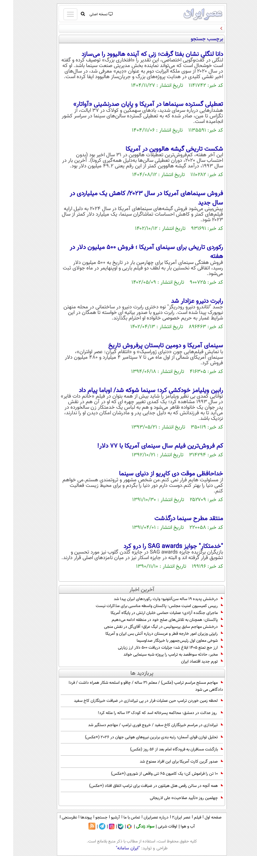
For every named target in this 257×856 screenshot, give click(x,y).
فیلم (184, 817)
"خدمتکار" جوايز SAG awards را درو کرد (160, 546)
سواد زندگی (132, 826)
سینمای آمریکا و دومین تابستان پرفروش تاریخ (152, 346)
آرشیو (102, 817)
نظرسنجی (56, 817)
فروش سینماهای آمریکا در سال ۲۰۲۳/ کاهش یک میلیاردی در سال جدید (133, 198)
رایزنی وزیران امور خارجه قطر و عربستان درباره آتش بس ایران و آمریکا (151, 634)
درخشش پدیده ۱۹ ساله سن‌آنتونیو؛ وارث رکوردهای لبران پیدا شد (155, 599)
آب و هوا (175, 826)
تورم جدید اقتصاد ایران (189, 661)
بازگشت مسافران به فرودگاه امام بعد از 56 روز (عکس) (163, 749)
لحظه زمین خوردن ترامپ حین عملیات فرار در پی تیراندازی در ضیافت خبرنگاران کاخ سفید (135, 701)
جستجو (88, 817)
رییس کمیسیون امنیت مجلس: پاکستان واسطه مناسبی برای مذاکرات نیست (146, 606)
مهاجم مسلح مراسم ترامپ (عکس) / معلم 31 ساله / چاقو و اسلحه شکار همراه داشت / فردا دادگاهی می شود (132, 686)
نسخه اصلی (87, 14)
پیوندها (73, 817)
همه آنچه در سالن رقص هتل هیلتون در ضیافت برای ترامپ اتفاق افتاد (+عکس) (143, 786)
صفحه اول (199, 817)
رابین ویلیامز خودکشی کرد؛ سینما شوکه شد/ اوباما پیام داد (138, 391)
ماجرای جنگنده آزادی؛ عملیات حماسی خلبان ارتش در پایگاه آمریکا (153, 613)
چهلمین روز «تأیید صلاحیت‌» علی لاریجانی (173, 798)
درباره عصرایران (142, 817)
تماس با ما (118, 817)
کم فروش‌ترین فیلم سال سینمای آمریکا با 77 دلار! (147, 446)
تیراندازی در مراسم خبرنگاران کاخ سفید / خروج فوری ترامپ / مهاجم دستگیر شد (142, 725)
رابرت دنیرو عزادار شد (183, 301)
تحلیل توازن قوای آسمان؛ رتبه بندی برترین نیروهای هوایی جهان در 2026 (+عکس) (141, 737)
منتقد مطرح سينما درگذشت (175, 519)
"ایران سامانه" (115, 848)
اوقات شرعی (154, 826)
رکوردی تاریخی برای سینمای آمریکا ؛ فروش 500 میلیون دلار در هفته (133, 252)
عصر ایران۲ (168, 817)
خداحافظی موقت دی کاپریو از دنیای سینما (158, 474)
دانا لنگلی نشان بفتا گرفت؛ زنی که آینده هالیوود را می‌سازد (139, 54)
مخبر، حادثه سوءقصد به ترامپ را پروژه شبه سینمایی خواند (160, 654)
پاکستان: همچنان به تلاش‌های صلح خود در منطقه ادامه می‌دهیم (154, 620)
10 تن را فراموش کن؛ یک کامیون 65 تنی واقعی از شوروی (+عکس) (154, 774)
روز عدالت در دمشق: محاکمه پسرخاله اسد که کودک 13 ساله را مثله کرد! (146, 713)
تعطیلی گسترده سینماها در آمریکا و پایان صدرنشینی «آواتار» (135, 104)
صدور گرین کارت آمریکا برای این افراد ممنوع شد (168, 761)
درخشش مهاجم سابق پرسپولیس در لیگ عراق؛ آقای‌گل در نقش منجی (150, 627)
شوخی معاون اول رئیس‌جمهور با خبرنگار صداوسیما (166, 641)
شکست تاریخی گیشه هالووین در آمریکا (161, 149)
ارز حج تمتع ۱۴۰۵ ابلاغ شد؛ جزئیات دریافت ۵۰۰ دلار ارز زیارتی (157, 648)
